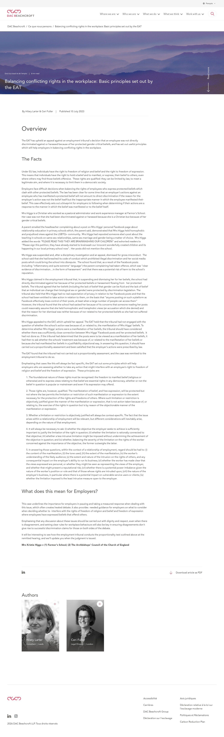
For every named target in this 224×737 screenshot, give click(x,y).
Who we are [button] (129, 14)
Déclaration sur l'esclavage (157, 718)
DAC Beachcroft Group (155, 711)
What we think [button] (171, 14)
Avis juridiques (188, 698)
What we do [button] (149, 14)
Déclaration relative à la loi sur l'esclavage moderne (196, 706)
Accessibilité (150, 698)
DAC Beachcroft (16, 26)
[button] (212, 14)
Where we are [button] (107, 14)
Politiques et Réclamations (194, 715)
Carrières (148, 705)
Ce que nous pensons (40, 26)
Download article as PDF (189, 572)
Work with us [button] (193, 14)
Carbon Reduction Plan (192, 722)
